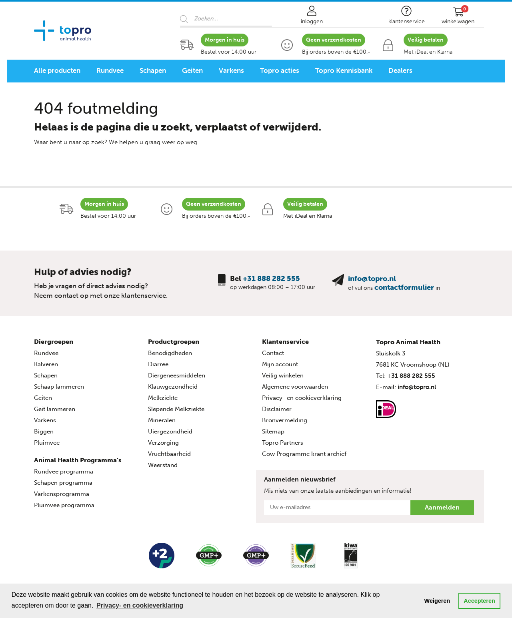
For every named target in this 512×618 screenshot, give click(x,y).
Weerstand (163, 465)
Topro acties (279, 70)
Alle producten (57, 70)
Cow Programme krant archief (304, 453)
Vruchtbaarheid (169, 453)
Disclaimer (277, 409)
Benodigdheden (170, 353)
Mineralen (162, 420)
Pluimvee (47, 442)
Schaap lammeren (59, 386)
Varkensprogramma (61, 494)
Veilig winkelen (283, 375)
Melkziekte (163, 397)
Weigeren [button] (437, 601)
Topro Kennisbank (343, 70)
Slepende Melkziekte (176, 409)
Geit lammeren (54, 409)
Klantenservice (285, 341)
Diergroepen (53, 341)
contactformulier (404, 287)
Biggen (44, 431)
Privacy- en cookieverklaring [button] (139, 605)
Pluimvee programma (64, 505)
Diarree (158, 364)
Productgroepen (173, 341)
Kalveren (46, 364)
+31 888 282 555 (271, 278)
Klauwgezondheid (173, 386)
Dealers (400, 70)
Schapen (153, 70)
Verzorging (163, 442)
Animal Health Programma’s (78, 460)
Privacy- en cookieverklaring (302, 397)
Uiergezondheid (170, 431)
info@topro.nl (372, 278)
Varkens (231, 70)
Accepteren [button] (479, 601)
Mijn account (280, 364)
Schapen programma (63, 482)
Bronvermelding (284, 420)
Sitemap (273, 431)
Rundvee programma (63, 471)
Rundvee (110, 70)
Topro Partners (282, 442)
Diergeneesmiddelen (176, 375)
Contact (273, 353)
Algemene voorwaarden (295, 386)
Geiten (192, 70)
